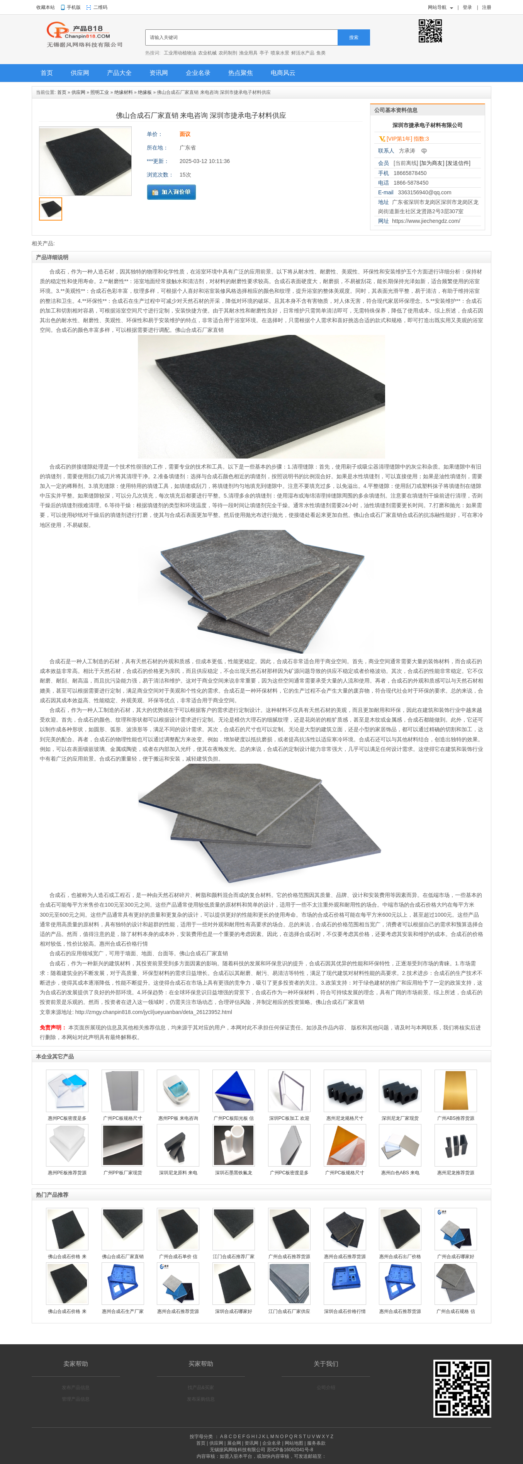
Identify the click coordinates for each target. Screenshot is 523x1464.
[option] (85, 163)
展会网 (234, 1443)
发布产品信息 (76, 1387)
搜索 (353, 37)
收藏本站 (45, 7)
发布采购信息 (201, 1399)
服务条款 (316, 1443)
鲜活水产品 (302, 53)
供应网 (80, 73)
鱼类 (321, 53)
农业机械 (207, 53)
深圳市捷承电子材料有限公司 (427, 125)
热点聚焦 (240, 73)
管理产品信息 (76, 1399)
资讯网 (158, 73)
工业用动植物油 (180, 53)
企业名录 (198, 73)
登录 (467, 7)
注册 (486, 7)
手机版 (74, 7)
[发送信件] (458, 163)
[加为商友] (432, 163)
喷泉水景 (280, 53)
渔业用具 (248, 53)
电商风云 (283, 73)
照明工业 (99, 92)
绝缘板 (145, 92)
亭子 (264, 53)
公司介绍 (326, 1387)
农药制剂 (228, 53)
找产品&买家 (201, 1387)
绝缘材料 (123, 92)
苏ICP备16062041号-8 (290, 1449)
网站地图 (294, 1443)
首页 (47, 73)
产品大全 (119, 73)
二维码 (100, 7)
